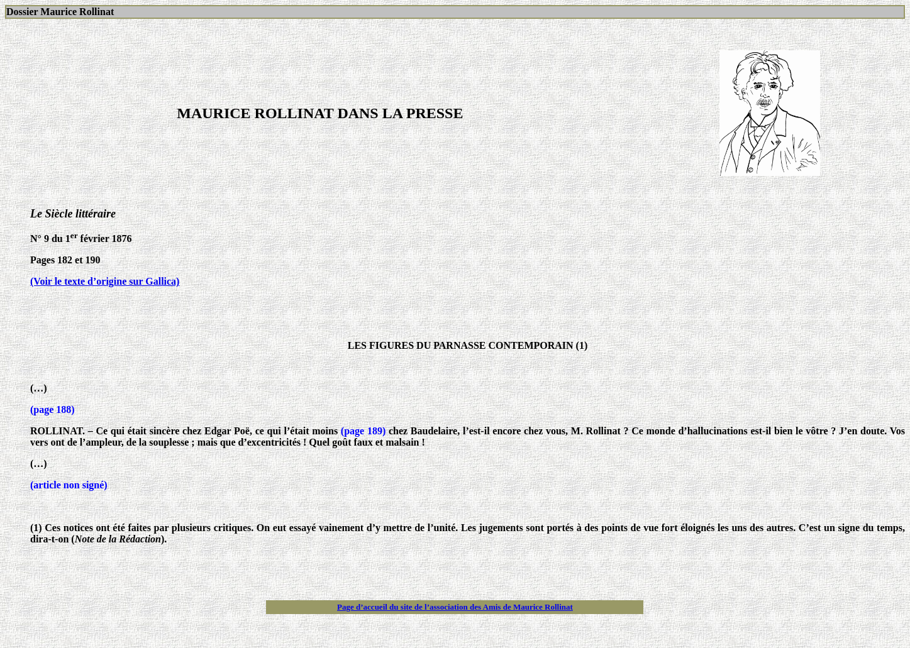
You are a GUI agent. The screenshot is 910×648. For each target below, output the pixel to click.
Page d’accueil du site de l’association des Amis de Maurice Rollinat (455, 607)
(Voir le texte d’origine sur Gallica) (104, 281)
